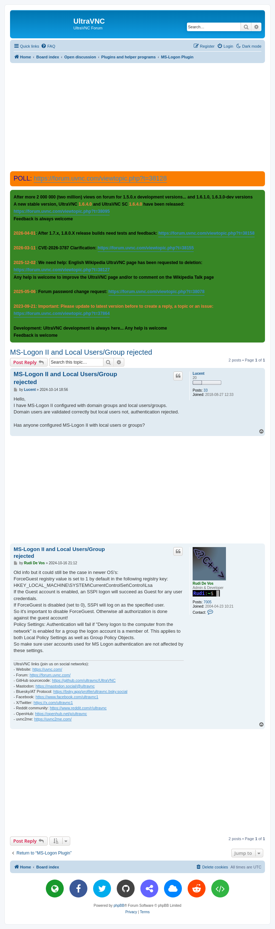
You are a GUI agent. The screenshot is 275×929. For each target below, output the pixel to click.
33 (206, 390)
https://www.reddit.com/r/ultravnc (78, 708)
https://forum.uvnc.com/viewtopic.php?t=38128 (100, 178)
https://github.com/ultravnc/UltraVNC (84, 680)
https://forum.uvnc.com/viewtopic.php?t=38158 (206, 233)
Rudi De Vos (203, 583)
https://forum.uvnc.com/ (50, 675)
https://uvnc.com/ (47, 669)
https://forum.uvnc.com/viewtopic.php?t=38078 (156, 291)
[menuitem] (48, 46)
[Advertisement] (142, 117)
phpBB (119, 906)
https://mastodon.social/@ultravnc (65, 686)
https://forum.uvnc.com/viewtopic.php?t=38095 (62, 211)
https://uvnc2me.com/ (53, 719)
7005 (208, 602)
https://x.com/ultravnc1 (53, 702)
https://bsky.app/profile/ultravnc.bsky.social (90, 691)
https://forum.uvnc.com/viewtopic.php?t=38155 (146, 247)
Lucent (198, 373)
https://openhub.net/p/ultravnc (61, 714)
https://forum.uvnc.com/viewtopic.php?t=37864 (62, 313)
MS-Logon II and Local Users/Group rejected (81, 352)
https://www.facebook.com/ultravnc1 (66, 697)
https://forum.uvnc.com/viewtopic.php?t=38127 (62, 269)
